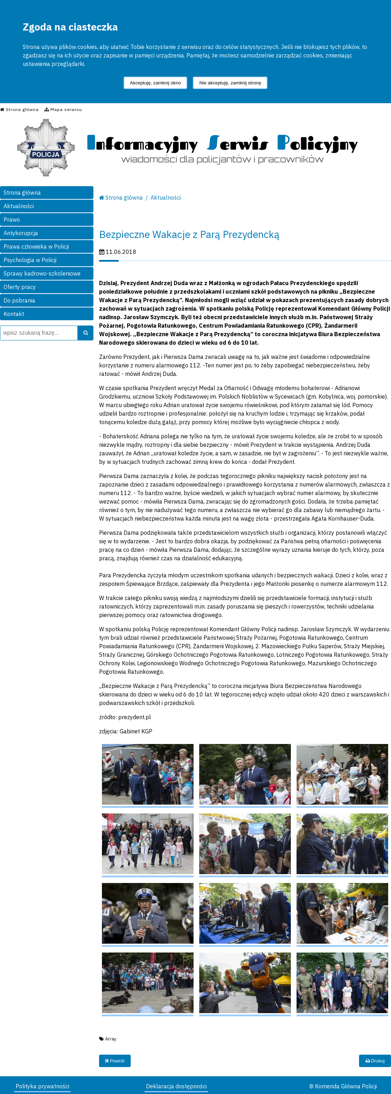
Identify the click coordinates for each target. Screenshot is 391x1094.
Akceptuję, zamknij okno (155, 82)
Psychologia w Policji (30, 259)
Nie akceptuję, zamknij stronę (230, 82)
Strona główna (22, 192)
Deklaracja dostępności (176, 1086)
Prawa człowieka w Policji (36, 246)
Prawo (12, 219)
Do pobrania (19, 300)
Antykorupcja (21, 233)
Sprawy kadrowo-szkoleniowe (42, 273)
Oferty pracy (20, 286)
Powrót (114, 1061)
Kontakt (14, 313)
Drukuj (375, 1061)
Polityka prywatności (42, 1086)
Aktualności (19, 206)
